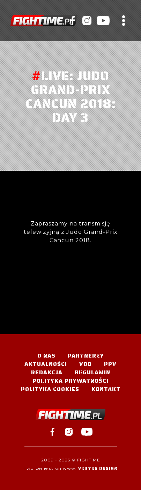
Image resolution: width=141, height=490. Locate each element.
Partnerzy (86, 355)
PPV (110, 364)
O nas (46, 355)
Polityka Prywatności (70, 380)
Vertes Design (98, 468)
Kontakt (105, 389)
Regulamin (92, 372)
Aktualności (45, 364)
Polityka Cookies (50, 389)
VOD (85, 364)
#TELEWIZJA (43, 20)
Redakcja (46, 372)
